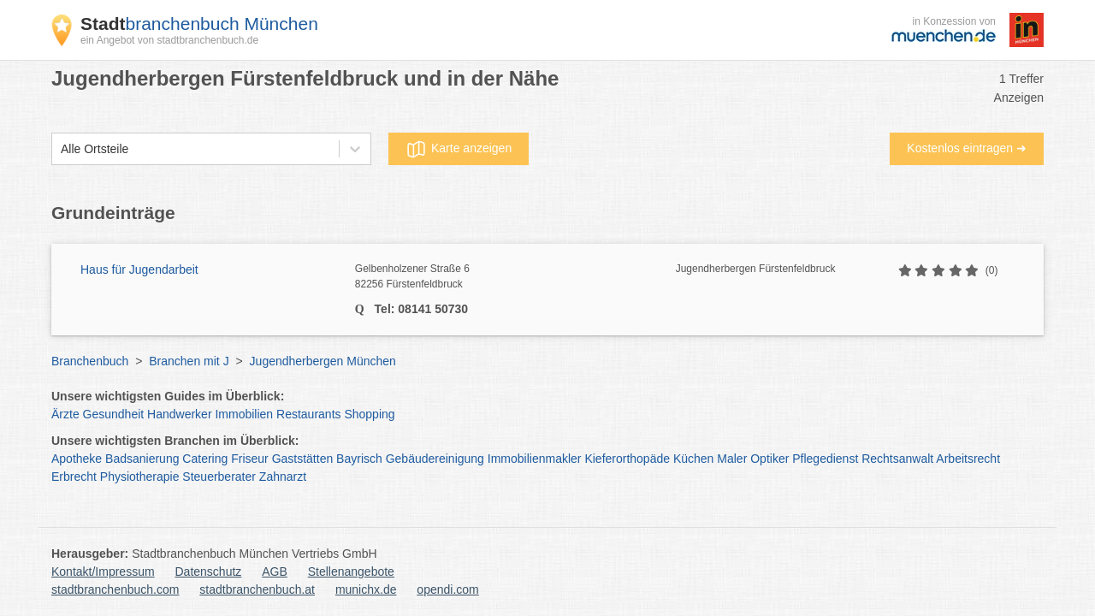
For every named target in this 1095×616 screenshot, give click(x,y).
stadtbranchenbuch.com (115, 589)
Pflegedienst (825, 458)
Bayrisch (359, 458)
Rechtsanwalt (897, 458)
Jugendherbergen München (323, 361)
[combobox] (60, 149)
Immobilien (244, 414)
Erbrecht (74, 476)
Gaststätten (303, 458)
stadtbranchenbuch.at (257, 589)
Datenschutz (208, 571)
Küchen (693, 458)
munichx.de (366, 589)
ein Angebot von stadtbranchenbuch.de (169, 40)
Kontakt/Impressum (103, 571)
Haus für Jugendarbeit (139, 269)
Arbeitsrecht (968, 458)
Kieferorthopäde (627, 458)
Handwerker (179, 414)
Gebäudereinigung (435, 458)
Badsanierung (142, 458)
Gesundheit (114, 414)
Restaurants (308, 414)
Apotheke (76, 458)
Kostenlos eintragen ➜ (967, 148)
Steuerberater (219, 476)
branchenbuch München (199, 23)
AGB (274, 571)
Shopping (369, 414)
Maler (732, 458)
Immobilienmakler (535, 458)
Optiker (769, 458)
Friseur (250, 458)
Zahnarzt (282, 476)
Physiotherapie (140, 476)
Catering (205, 458)
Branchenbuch (89, 361)
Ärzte (65, 414)
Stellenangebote (351, 571)
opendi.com (447, 589)
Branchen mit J (188, 361)
